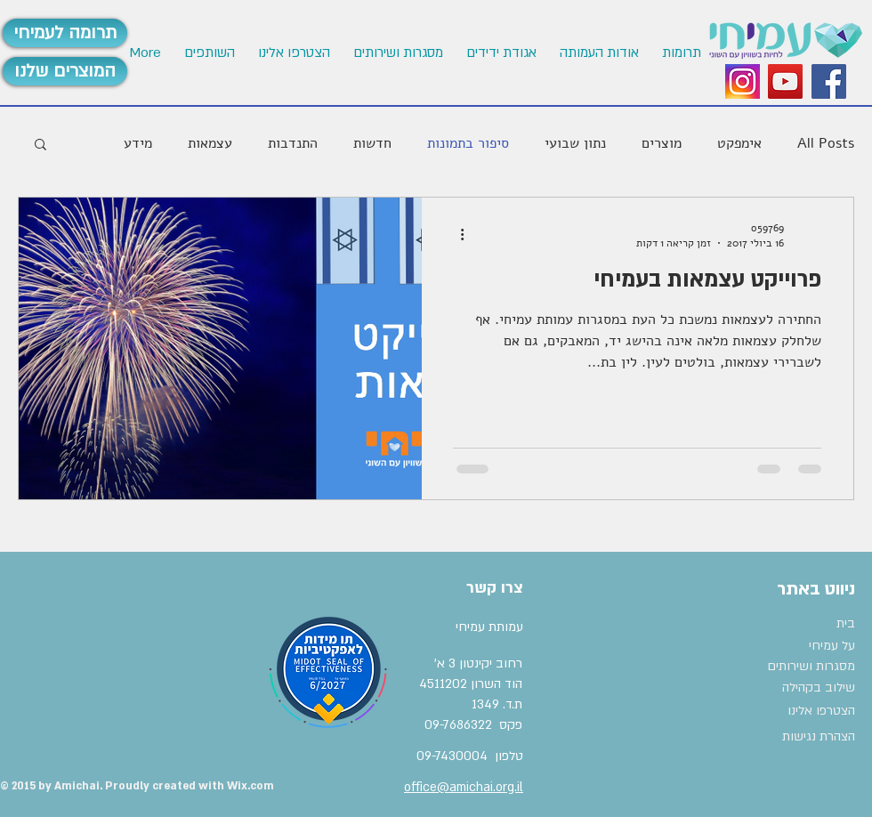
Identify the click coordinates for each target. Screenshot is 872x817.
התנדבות (293, 143)
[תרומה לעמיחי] (65, 33)
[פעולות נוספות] (455, 235)
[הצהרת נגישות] (811, 737)
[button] (293, 53)
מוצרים (662, 143)
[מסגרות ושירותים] (810, 666)
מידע (138, 143)
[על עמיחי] (797, 646)
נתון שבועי (575, 143)
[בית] (810, 624)
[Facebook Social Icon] (828, 81)
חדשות (372, 143)
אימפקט (739, 143)
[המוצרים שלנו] (65, 71)
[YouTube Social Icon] (785, 81)
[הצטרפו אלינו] (811, 711)
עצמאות (210, 143)
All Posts (825, 143)
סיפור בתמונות (468, 143)
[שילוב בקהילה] (806, 688)
